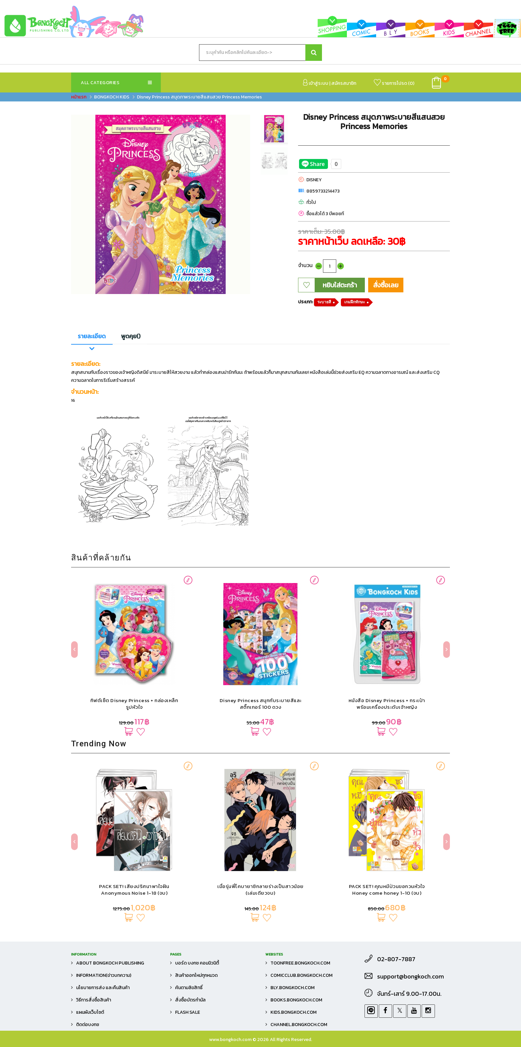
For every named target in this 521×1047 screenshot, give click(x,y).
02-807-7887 (396, 959)
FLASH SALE (187, 1012)
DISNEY (314, 179)
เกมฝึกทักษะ (354, 302)
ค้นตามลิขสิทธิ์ (189, 987)
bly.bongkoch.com (292, 987)
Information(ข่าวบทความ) (103, 975)
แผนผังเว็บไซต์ (90, 1012)
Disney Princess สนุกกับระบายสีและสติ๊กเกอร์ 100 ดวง (261, 703)
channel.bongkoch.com (298, 1024)
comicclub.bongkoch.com (301, 975)
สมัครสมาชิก (343, 83)
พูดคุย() (131, 336)
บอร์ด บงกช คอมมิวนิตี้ (197, 963)
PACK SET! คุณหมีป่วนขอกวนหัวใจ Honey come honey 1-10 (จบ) (387, 889)
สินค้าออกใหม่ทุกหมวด (196, 975)
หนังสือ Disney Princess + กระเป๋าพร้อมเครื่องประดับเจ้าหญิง (387, 703)
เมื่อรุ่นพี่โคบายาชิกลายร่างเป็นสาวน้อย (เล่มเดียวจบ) (260, 889)
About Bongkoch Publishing (110, 963)
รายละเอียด (92, 336)
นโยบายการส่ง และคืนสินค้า (103, 987)
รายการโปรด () (394, 82)
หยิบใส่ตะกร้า (340, 285)
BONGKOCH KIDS (111, 96)
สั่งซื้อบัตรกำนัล (190, 999)
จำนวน (305, 265)
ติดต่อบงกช (87, 1024)
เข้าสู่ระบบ (315, 82)
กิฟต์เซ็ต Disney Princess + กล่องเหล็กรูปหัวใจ (134, 703)
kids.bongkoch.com (293, 1012)
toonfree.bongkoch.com (300, 963)
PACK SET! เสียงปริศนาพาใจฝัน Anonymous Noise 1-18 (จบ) (134, 889)
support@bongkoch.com (410, 976)
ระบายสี (324, 302)
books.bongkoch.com (296, 999)
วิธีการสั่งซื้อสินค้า (93, 999)
